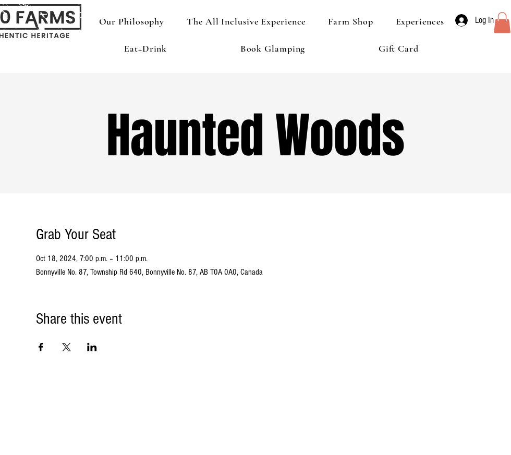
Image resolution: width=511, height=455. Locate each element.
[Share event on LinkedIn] (92, 347)
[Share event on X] (66, 347)
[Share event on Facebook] (41, 347)
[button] (502, 22)
